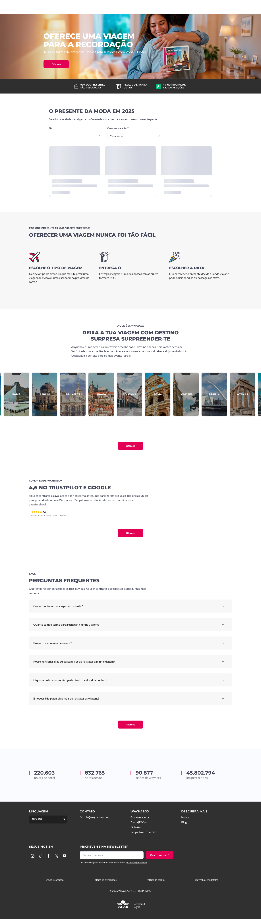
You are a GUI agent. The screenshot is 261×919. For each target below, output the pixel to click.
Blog (184, 822)
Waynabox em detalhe (206, 879)
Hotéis (132, 6)
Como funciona (109, 6)
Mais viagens (153, 6)
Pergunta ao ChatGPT (143, 832)
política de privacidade (136, 862)
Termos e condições (54, 879)
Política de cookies (155, 879)
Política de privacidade (105, 879)
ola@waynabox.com (97, 817)
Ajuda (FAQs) (138, 822)
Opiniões (135, 827)
